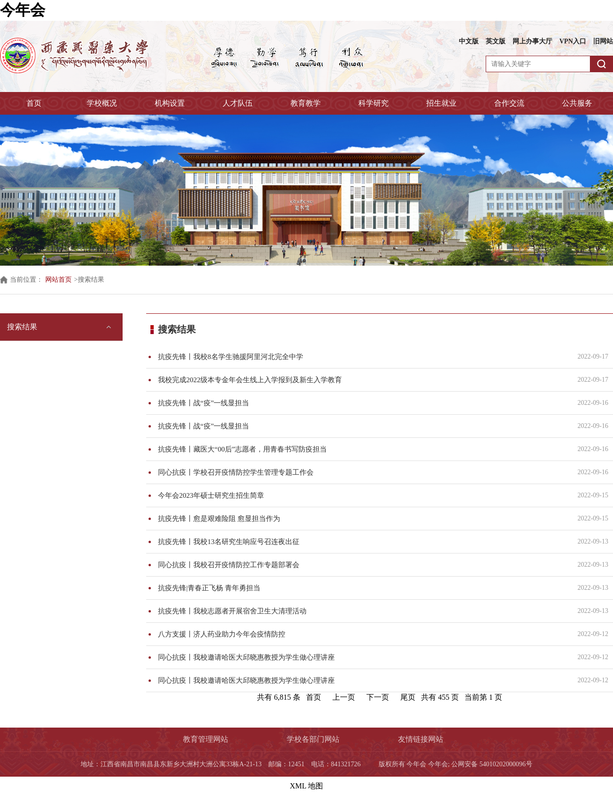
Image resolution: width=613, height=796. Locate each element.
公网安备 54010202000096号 (491, 764)
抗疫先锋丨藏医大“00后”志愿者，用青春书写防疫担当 (362, 449)
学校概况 (102, 103)
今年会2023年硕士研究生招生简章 (362, 495)
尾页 (407, 697)
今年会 (22, 9)
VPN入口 (572, 41)
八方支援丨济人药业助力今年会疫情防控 (362, 634)
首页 (33, 103)
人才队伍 (238, 103)
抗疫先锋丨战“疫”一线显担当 (362, 403)
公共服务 (577, 103)
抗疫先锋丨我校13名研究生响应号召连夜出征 (362, 541)
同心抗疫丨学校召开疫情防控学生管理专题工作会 (362, 472)
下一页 (377, 697)
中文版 (469, 41)
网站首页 (58, 279)
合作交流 (509, 103)
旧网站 (603, 41)
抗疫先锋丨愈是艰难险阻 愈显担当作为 (362, 518)
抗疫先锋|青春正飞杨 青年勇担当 (362, 588)
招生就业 (441, 103)
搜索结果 (22, 327)
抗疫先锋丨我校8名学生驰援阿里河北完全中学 (362, 356)
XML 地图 (306, 786)
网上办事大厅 (532, 41)
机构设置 (170, 103)
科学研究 (373, 103)
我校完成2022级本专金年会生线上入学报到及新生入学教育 (362, 380)
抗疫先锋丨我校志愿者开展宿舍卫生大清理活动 (362, 611)
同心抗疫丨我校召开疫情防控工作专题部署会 (362, 564)
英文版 (495, 41)
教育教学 (305, 103)
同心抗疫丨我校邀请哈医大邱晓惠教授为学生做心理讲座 (362, 657)
